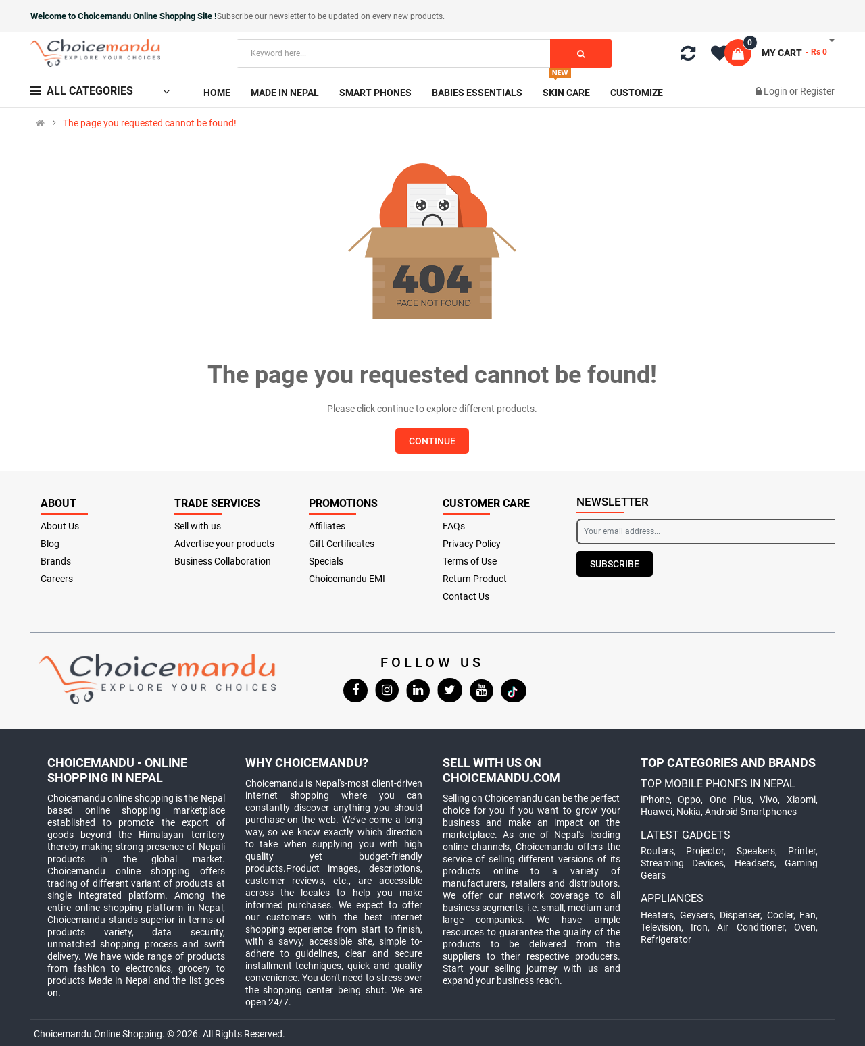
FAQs (454, 526)
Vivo (769, 799)
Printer (802, 850)
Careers (57, 578)
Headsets (754, 863)
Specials (326, 561)
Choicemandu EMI (347, 578)
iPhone (655, 799)
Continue (432, 441)
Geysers (697, 915)
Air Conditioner (750, 927)
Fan (807, 915)
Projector (705, 850)
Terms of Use (470, 561)
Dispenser (740, 915)
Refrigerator (666, 939)
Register (817, 91)
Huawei (656, 811)
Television (661, 927)
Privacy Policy (472, 543)
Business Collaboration (222, 561)
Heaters (657, 915)
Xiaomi (801, 799)
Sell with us (197, 526)
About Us (60, 526)
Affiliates (327, 526)
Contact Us (466, 596)
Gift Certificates (341, 543)
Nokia (688, 811)
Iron (699, 927)
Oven (805, 927)
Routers (657, 850)
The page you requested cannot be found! (150, 123)
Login (776, 91)
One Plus (730, 799)
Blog (50, 543)
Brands (56, 561)
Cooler (780, 915)
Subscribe (614, 563)
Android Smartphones (751, 811)
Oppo (689, 799)
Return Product (475, 578)
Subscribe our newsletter (262, 16)
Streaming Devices (682, 863)
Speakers (756, 850)
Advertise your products (224, 543)
